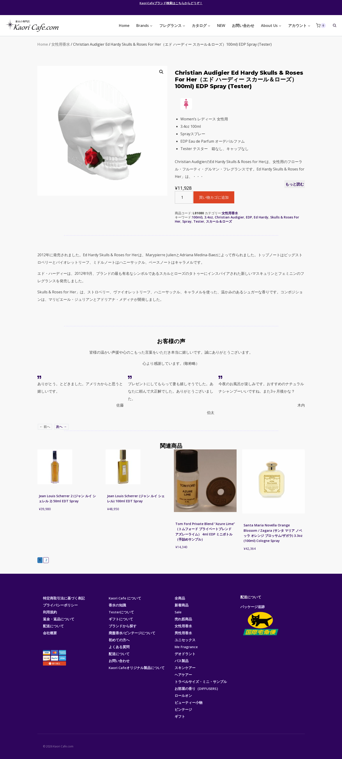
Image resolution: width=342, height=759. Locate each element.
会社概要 (50, 633)
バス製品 (182, 660)
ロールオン (183, 695)
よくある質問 (119, 646)
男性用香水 (183, 633)
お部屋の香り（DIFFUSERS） (197, 688)
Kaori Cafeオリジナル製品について (137, 667)
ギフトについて (121, 619)
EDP (249, 217)
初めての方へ (119, 639)
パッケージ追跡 (260, 620)
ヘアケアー (183, 674)
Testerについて (121, 612)
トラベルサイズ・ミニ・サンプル (201, 681)
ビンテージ (183, 709)
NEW (221, 25)
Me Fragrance (186, 646)
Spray (187, 221)
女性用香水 (60, 44)
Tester (198, 221)
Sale (178, 612)
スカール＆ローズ (219, 221)
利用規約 (50, 612)
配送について (53, 626)
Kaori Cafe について (125, 598)
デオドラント (185, 653)
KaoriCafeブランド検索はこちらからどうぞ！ (171, 3)
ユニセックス (185, 639)
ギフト (180, 716)
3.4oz (208, 217)
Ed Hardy (261, 217)
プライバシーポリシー (60, 605)
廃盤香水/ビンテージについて (132, 633)
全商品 (180, 598)
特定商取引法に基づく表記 (64, 598)
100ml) (197, 217)
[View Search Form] (332, 25)
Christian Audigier (229, 217)
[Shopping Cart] (321, 25)
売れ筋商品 (183, 619)
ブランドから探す (123, 626)
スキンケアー (185, 667)
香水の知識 (117, 605)
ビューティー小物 (188, 702)
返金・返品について (58, 619)
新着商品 (182, 605)
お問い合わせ (243, 25)
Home (124, 25)
